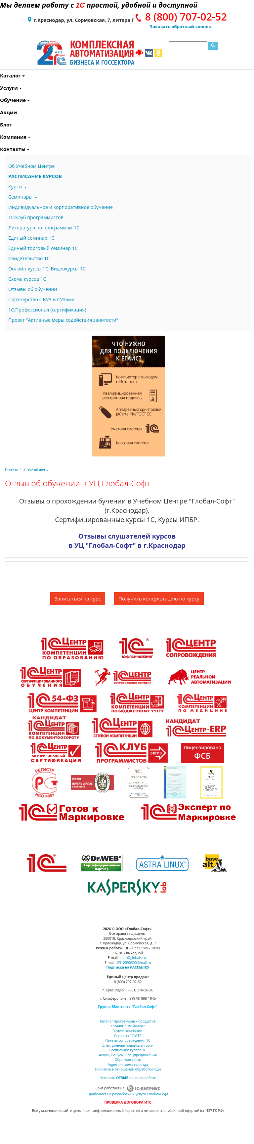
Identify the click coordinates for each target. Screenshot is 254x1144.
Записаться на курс (78, 598)
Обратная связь (128, 1059)
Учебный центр (36, 469)
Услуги (1, 87)
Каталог (1, 75)
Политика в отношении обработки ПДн (128, 1069)
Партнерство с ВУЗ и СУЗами (41, 299)
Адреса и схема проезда (128, 1064)
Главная (11, 469)
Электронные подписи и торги (127, 1045)
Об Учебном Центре (31, 166)
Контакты (1, 149)
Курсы (17, 186)
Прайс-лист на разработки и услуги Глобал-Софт (127, 1094)
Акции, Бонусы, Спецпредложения (127, 1055)
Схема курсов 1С (27, 279)
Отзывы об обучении (32, 289)
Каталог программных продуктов (127, 1021)
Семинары (22, 197)
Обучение (1, 100)
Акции (1, 112)
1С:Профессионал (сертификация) (47, 310)
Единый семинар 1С (31, 238)
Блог (1, 124)
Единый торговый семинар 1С (43, 248)
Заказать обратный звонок (180, 26)
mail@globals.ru (133, 957)
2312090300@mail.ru (134, 962)
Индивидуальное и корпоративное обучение (60, 207)
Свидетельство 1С (29, 258)
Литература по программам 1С (43, 227)
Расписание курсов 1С (128, 1050)
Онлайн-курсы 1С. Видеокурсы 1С (47, 268)
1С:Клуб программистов (36, 217)
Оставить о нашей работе (128, 1077)
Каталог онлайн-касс (127, 1026)
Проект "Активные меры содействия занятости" (63, 320)
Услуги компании (128, 1030)
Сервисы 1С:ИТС (127, 1035)
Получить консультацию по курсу (158, 598)
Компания (1, 136)
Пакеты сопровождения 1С (127, 1040)
